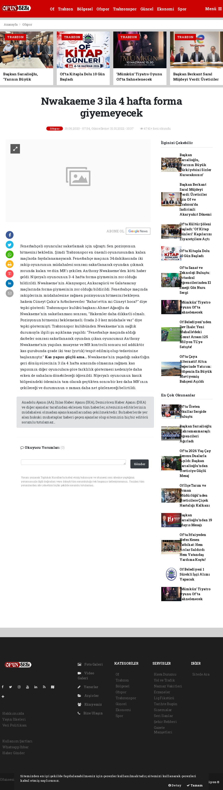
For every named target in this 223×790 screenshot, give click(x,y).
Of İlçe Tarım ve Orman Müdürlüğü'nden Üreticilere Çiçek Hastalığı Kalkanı (195, 495)
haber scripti (10, 784)
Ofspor (102, 8)
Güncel (146, 8)
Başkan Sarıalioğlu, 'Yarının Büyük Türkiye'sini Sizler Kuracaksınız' (195, 165)
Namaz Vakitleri (168, 686)
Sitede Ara (200, 674)
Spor (182, 8)
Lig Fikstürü (164, 698)
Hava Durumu (165, 674)
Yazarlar (88, 687)
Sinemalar (163, 710)
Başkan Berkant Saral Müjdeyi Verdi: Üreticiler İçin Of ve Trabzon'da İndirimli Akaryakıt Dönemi (196, 199)
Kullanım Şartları (17, 741)
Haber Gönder (13, 753)
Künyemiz (90, 704)
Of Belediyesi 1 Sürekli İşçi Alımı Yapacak (195, 574)
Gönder (139, 464)
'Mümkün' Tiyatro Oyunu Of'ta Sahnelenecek (195, 307)
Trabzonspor (125, 8)
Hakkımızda (13, 713)
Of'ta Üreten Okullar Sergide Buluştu (193, 411)
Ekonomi (165, 8)
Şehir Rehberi (165, 721)
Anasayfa (11, 24)
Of (52, 8)
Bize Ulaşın (90, 713)
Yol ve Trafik (164, 680)
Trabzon (65, 8)
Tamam (195, 785)
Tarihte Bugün (165, 704)
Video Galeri (86, 675)
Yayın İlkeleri (14, 719)
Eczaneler (162, 692)
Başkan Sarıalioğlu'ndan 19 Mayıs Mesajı (196, 520)
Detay (174, 785)
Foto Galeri (90, 664)
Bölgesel (85, 8)
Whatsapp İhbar (15, 747)
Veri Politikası (14, 725)
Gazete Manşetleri (163, 729)
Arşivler (88, 695)
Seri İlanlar (163, 715)
